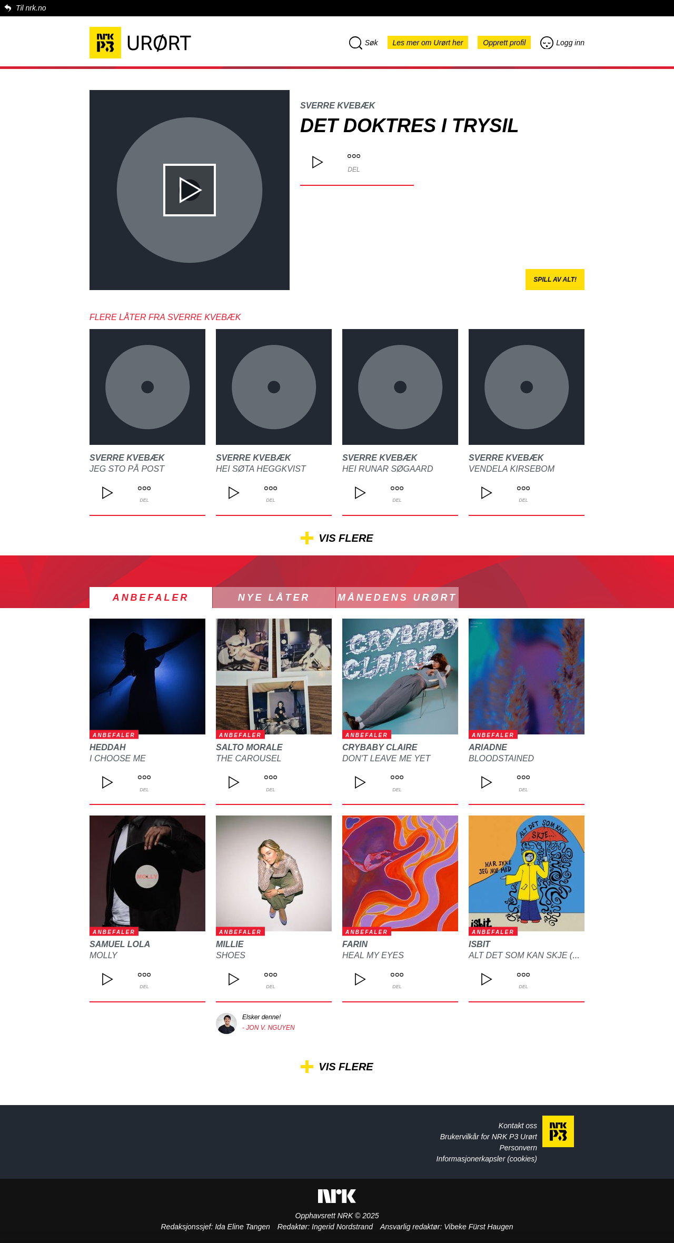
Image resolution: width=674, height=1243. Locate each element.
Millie (229, 944)
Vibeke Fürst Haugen (478, 1226)
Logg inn (562, 42)
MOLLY (103, 955)
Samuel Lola (120, 944)
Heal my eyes (373, 955)
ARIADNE (488, 747)
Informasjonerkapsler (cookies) (487, 1159)
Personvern (518, 1147)
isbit (479, 944)
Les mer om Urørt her (428, 42)
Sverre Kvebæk (337, 105)
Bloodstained (501, 758)
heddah (107, 747)
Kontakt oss (518, 1125)
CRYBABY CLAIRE (380, 747)
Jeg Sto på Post (127, 468)
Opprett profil (504, 42)
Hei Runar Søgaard (387, 468)
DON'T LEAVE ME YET (386, 758)
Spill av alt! (555, 279)
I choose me (118, 758)
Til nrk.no (31, 8)
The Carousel (248, 758)
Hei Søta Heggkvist (261, 468)
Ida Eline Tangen (242, 1226)
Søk (363, 42)
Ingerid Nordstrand (342, 1226)
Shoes (230, 955)
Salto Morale (249, 747)
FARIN (355, 944)
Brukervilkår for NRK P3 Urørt (488, 1136)
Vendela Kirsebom (511, 468)
